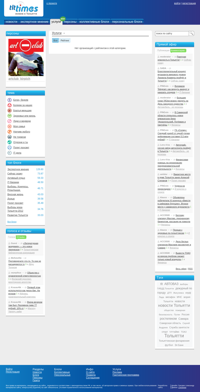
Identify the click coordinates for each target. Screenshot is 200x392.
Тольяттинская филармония (174, 340)
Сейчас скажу (14, 173)
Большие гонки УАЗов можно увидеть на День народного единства (173, 100)
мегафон (170, 297)
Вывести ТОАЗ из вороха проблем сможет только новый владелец (174, 256)
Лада (161, 297)
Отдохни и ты (20, 142)
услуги (56, 21)
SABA (163, 68)
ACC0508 (165, 215)
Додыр (11, 198)
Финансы (175, 125)
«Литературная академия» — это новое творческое (23, 246)
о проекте (51, 3)
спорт (165, 331)
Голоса (11, 237)
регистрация (189, 3)
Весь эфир (181, 269)
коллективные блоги (94, 21)
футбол (169, 345)
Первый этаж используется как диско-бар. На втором (24, 290)
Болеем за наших (22, 105)
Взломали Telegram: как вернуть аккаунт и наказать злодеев (173, 89)
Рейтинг (65, 40)
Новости (37, 372)
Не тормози (19, 137)
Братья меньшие (22, 110)
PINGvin (164, 86)
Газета (36, 380)
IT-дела (17, 153)
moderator (165, 56)
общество (169, 310)
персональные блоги (127, 21)
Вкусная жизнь (15, 194)
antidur (163, 174)
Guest (14, 243)
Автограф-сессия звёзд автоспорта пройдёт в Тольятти (174, 148)
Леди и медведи (22, 121)
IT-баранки (13, 182)
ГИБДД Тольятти (165, 288)
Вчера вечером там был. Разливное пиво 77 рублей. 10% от (25, 305)
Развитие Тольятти (17, 215)
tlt (161, 284)
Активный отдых (16, 178)
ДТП (169, 293)
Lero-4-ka (165, 145)
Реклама (117, 372)
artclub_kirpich (19, 78)
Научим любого (21, 131)
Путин (177, 314)
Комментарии (178, 50)
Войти (9, 369)
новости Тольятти (174, 305)
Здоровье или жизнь (24, 115)
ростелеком (168, 318)
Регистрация (13, 371)
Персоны (37, 377)
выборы (184, 284)
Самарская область (170, 323)
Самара (183, 318)
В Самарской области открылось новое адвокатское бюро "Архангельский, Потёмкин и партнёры (173, 118)
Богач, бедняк (20, 100)
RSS (190, 269)
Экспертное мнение (18, 169)
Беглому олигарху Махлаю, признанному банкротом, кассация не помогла (174, 218)
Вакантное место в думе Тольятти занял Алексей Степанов (174, 177)
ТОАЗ (184, 332)
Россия (185, 314)
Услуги (57, 33)
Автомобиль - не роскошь (170, 107)
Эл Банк (179, 345)
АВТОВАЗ (171, 284)
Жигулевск (178, 293)
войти (177, 3)
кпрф (188, 292)
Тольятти (174, 335)
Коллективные (62, 372)
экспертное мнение (34, 21)
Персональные (62, 375)
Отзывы (20, 237)
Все (56, 40)
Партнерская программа (125, 375)
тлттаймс (174, 331)
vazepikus (16, 272)
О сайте (90, 372)
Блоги (36, 375)
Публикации (163, 50)
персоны (70, 21)
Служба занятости (179, 327)
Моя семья (19, 126)
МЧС (179, 297)
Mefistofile (16, 258)
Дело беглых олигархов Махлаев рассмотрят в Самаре (174, 244)
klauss (163, 197)
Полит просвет (21, 147)
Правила (91, 375)
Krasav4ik (16, 287)
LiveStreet (182, 387)
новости (11, 21)
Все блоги (11, 222)
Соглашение (92, 377)
